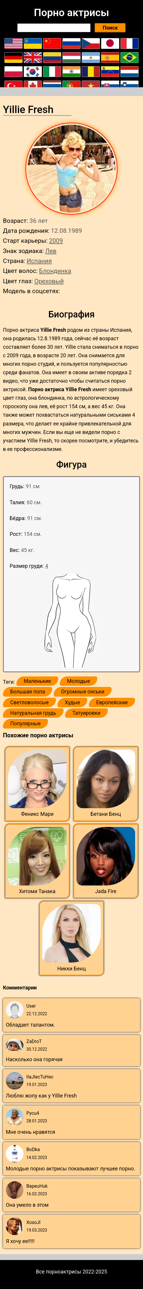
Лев (50, 250)
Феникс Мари (37, 814)
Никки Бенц (71, 969)
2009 (56, 240)
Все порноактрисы (58, 1272)
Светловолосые (29, 702)
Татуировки (86, 713)
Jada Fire (105, 891)
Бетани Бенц (106, 814)
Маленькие (37, 681)
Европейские (112, 702)
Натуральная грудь (33, 713)
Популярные (25, 723)
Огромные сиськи (82, 692)
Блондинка (55, 270)
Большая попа (27, 692)
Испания (39, 260)
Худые (72, 702)
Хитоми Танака (37, 891)
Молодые (78, 681)
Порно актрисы (71, 12)
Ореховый (49, 281)
